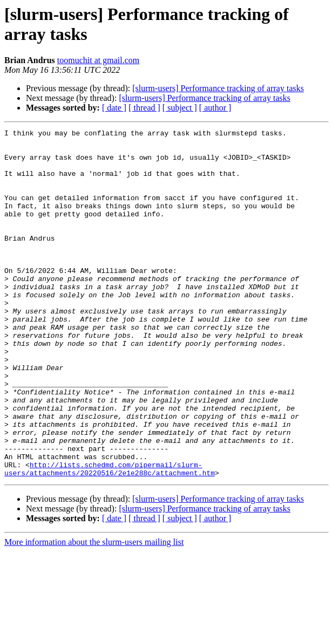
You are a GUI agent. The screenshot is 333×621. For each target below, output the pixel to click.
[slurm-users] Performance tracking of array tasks (218, 88)
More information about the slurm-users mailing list (94, 611)
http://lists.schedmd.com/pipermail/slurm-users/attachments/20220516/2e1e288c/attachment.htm (109, 537)
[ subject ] (179, 107)
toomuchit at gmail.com (98, 60)
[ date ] (114, 107)
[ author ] (215, 107)
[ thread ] (144, 107)
